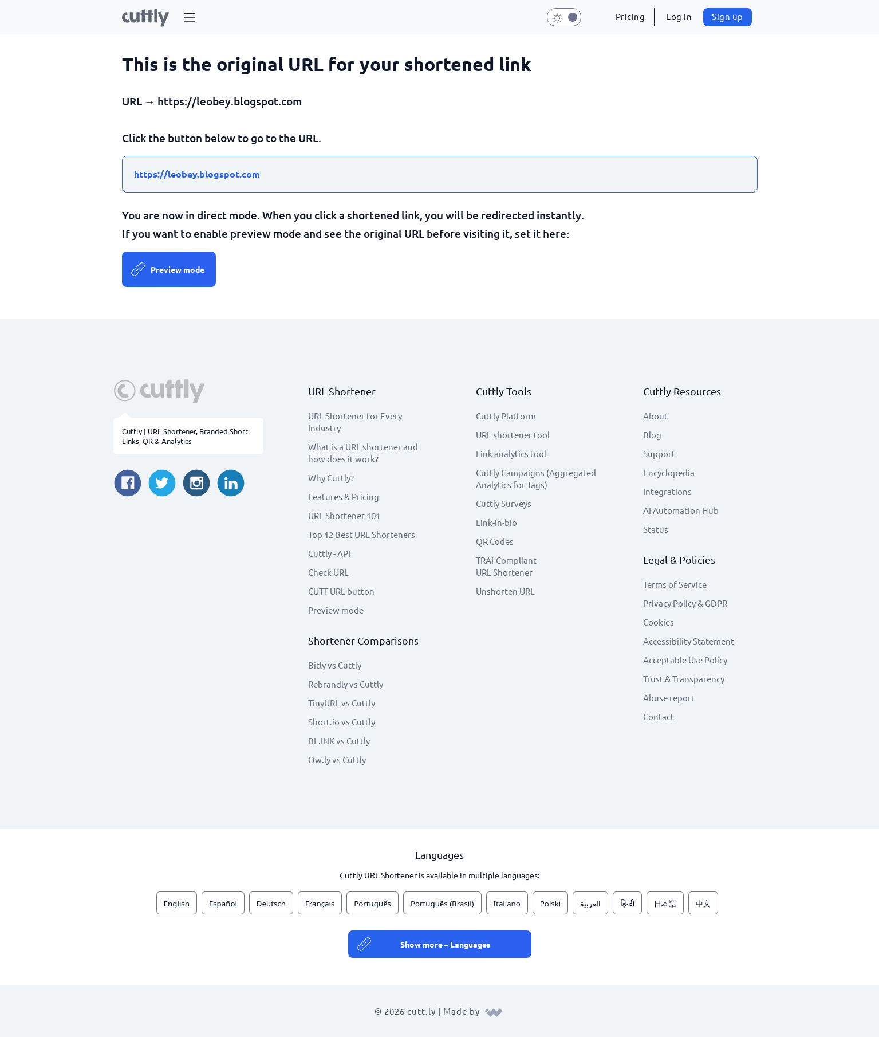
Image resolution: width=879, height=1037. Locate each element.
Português (372, 903)
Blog (652, 434)
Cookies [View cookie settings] (658, 621)
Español (223, 903)
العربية (590, 903)
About (655, 415)
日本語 (665, 903)
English (177, 903)
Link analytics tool (511, 453)
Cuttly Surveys (503, 503)
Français (319, 903)
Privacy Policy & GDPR (685, 603)
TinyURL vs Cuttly (341, 702)
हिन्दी (627, 903)
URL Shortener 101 (344, 515)
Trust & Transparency (683, 678)
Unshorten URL (505, 591)
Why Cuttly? (331, 477)
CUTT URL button (341, 591)
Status (655, 529)
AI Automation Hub (681, 510)
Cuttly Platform (506, 415)
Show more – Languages (445, 944)
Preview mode (177, 269)
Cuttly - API (329, 553)
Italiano (507, 903)
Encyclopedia (669, 472)
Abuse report (669, 697)
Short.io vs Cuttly (341, 721)
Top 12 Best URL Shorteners (361, 534)
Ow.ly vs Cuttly (337, 759)
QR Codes (495, 541)
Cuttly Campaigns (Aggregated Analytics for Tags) (536, 478)
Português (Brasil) (442, 903)
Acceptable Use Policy (685, 659)
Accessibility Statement (688, 640)
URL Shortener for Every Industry (355, 421)
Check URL (328, 572)
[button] (189, 17)
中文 (703, 903)
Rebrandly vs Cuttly (345, 683)
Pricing (630, 16)
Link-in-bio (496, 522)
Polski (550, 903)
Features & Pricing (343, 496)
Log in (679, 16)
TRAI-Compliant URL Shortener (506, 566)
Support (659, 453)
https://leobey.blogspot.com (197, 174)
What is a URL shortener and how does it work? (363, 452)
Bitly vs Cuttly (334, 664)
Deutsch (271, 903)
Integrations (667, 491)
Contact (658, 716)
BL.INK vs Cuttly (339, 740)
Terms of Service (675, 584)
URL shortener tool (513, 434)
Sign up (727, 16)
